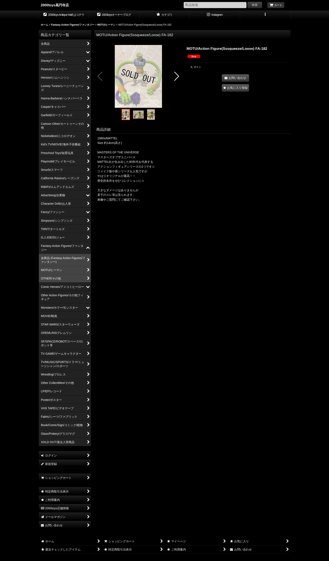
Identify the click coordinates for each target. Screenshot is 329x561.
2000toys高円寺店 (55, 5)
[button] (265, 15)
